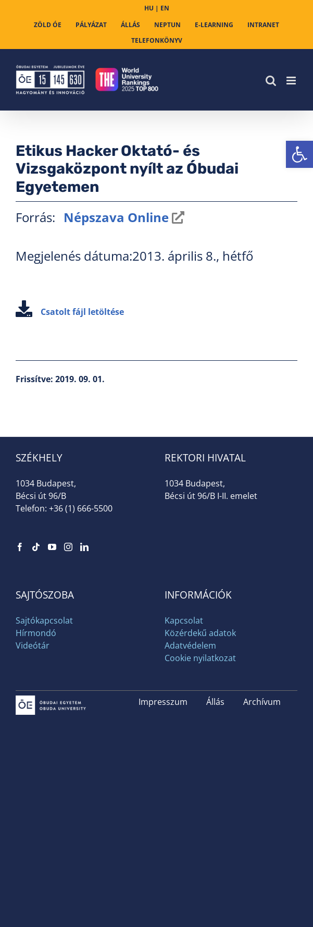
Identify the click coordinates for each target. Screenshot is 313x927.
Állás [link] (215, 702)
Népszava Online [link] (114, 217)
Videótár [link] (32, 645)
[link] (299, 154)
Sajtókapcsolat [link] (44, 620)
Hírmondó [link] (36, 633)
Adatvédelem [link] (190, 645)
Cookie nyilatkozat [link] (200, 658)
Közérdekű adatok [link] (200, 633)
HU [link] (149, 8)
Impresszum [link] (163, 702)
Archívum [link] (262, 702)
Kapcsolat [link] (184, 620)
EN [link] (164, 8)
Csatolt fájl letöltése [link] (70, 312)
